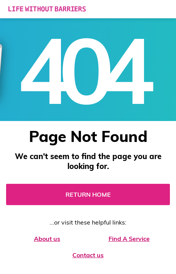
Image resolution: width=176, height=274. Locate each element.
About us (47, 238)
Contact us (88, 255)
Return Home (88, 194)
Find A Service (129, 238)
